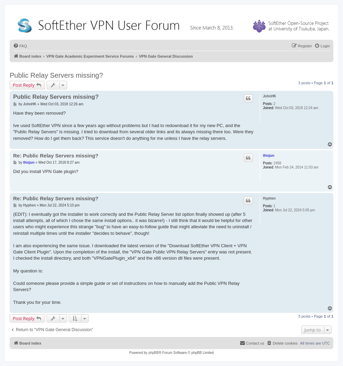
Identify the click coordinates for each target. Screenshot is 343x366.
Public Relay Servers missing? (56, 75)
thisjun (268, 155)
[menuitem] (20, 46)
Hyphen (269, 198)
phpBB (154, 353)
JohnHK (269, 96)
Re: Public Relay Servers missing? (55, 155)
